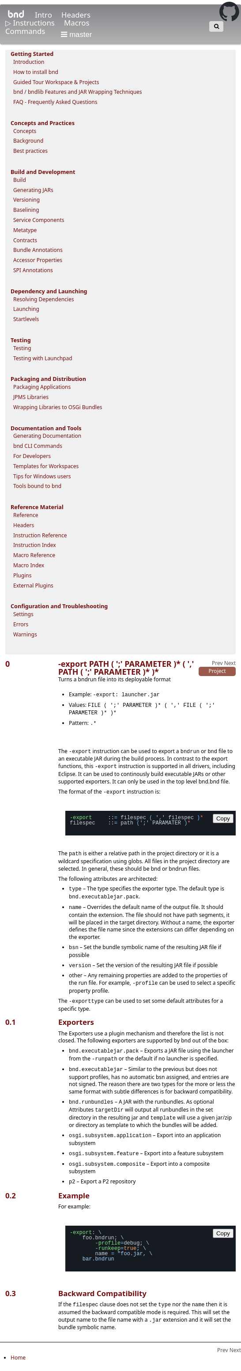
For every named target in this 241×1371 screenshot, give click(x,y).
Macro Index (28, 565)
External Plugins (33, 585)
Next (230, 663)
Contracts (25, 240)
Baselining (26, 210)
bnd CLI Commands (37, 446)
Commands (26, 31)
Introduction (28, 62)
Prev (217, 663)
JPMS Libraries (31, 397)
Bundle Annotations (38, 250)
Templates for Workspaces (46, 466)
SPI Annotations (33, 270)
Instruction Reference (40, 535)
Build (19, 180)
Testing (22, 348)
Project (217, 671)
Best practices (30, 151)
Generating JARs (33, 190)
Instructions (34, 23)
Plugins (22, 575)
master (76, 34)
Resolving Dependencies (43, 299)
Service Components (38, 220)
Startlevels (26, 319)
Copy (223, 815)
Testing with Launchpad (42, 358)
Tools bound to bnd (37, 486)
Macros (76, 23)
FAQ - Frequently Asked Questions (55, 102)
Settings (23, 614)
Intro (44, 15)
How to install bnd (35, 72)
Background (28, 140)
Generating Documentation (47, 436)
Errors (20, 624)
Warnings (25, 634)
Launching (26, 309)
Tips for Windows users (42, 476)
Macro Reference (34, 555)
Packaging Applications (42, 387)
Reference (25, 515)
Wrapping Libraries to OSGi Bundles (57, 407)
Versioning (26, 199)
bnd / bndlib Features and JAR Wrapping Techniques (77, 92)
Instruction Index (34, 545)
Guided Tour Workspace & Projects (56, 82)
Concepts (24, 131)
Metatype (25, 230)
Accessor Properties (37, 260)
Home (18, 1349)
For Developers (32, 456)
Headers (75, 15)
